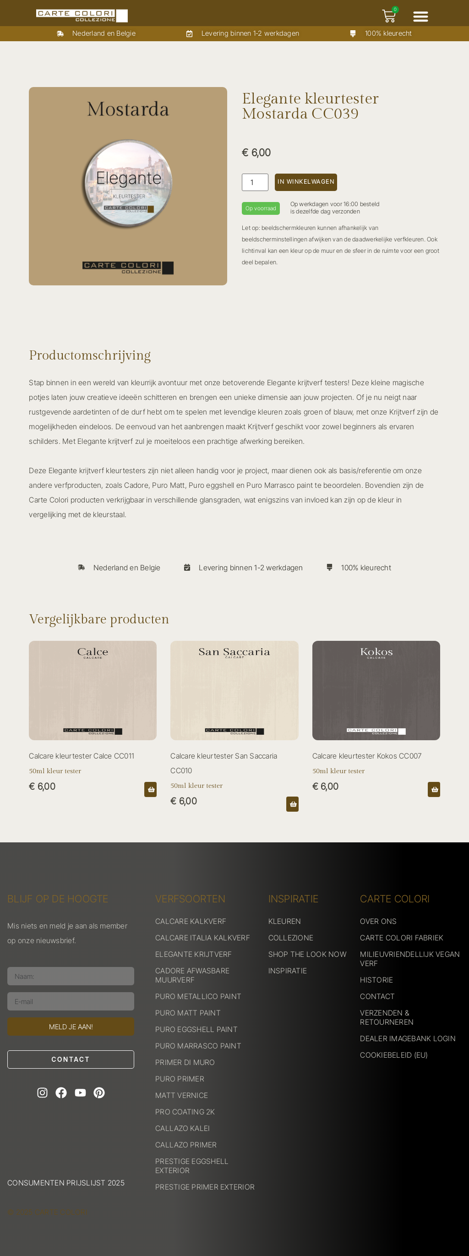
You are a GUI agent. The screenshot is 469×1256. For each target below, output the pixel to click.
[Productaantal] (255, 182)
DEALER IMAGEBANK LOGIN (408, 1038)
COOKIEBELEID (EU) (394, 1054)
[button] (421, 16)
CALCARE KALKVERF (190, 921)
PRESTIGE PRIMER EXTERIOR (205, 1186)
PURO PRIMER (179, 1078)
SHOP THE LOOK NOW (307, 954)
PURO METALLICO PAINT (198, 996)
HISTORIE (376, 979)
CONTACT (377, 996)
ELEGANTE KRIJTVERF (193, 954)
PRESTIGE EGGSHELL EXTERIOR (192, 1166)
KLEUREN (284, 921)
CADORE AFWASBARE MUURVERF (192, 975)
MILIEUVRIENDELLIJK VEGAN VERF (410, 959)
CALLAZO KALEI (182, 1128)
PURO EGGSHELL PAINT (196, 1029)
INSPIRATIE (287, 970)
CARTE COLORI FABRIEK (401, 937)
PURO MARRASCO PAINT (198, 1045)
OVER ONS (378, 921)
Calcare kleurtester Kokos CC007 (367, 755)
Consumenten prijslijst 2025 (66, 1182)
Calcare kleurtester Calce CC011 (81, 755)
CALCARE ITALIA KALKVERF (202, 937)
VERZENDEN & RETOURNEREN (387, 1017)
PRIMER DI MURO (185, 1062)
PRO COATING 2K (185, 1111)
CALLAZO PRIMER (186, 1144)
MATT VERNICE (181, 1095)
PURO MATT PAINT (188, 1012)
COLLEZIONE (291, 937)
